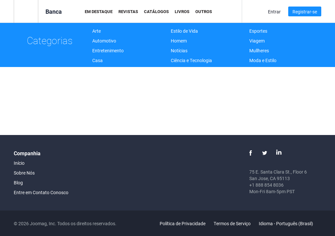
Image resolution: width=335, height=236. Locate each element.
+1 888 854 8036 (266, 185)
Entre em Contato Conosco (41, 192)
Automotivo (104, 41)
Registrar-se (304, 11)
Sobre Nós (24, 173)
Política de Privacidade (182, 223)
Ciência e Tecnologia (191, 60)
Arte (96, 31)
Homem (179, 41)
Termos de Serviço (232, 223)
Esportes (258, 31)
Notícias (179, 50)
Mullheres (259, 50)
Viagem (257, 41)
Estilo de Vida (184, 31)
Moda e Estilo (262, 60)
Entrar (274, 11)
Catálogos (156, 11)
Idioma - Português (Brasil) (290, 223)
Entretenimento (108, 50)
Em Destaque (99, 11)
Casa (97, 60)
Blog (18, 182)
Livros (182, 11)
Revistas (128, 11)
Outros (203, 11)
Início (19, 163)
